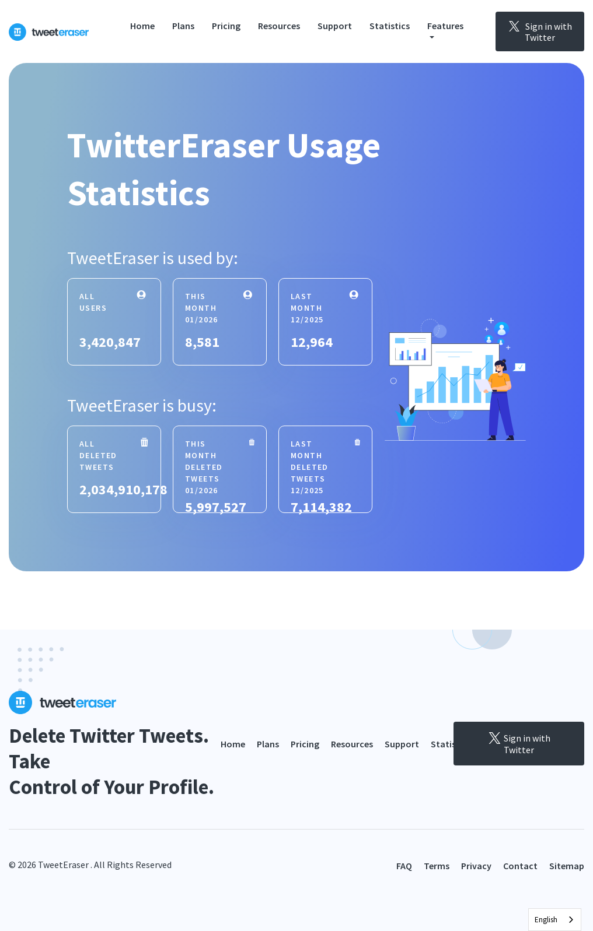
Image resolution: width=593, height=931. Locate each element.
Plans (183, 25)
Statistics (389, 25)
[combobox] (554, 919)
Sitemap (566, 866)
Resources (279, 25)
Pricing (226, 25)
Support (335, 25)
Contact (520, 866)
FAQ (404, 866)
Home (142, 25)
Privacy (476, 866)
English (546, 920)
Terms (436, 866)
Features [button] (445, 25)
